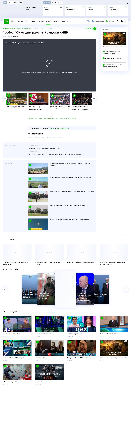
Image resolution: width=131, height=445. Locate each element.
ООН (40, 118)
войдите (51, 128)
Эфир (13, 21)
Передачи (56, 21)
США (57, 118)
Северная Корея (48, 118)
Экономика (110, 21)
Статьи (41, 21)
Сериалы (65, 21)
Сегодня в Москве (98, 21)
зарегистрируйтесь (63, 128)
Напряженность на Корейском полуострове (17, 28)
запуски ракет (32, 118)
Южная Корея (64, 118)
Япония (73, 118)
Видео (48, 21)
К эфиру (27, 10)
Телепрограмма (23, 21)
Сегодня (16, 36)
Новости (33, 21)
